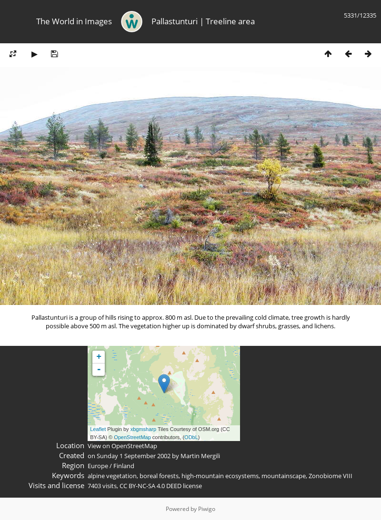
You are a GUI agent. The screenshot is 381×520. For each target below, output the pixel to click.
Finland (123, 465)
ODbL (191, 437)
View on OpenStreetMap (122, 446)
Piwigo (206, 509)
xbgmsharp (143, 429)
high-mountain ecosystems (220, 475)
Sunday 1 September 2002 (133, 455)
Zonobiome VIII (330, 475)
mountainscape (283, 475)
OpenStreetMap (132, 437)
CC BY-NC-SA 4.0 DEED (150, 485)
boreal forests (159, 475)
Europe (98, 465)
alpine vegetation (112, 475)
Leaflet (98, 429)
